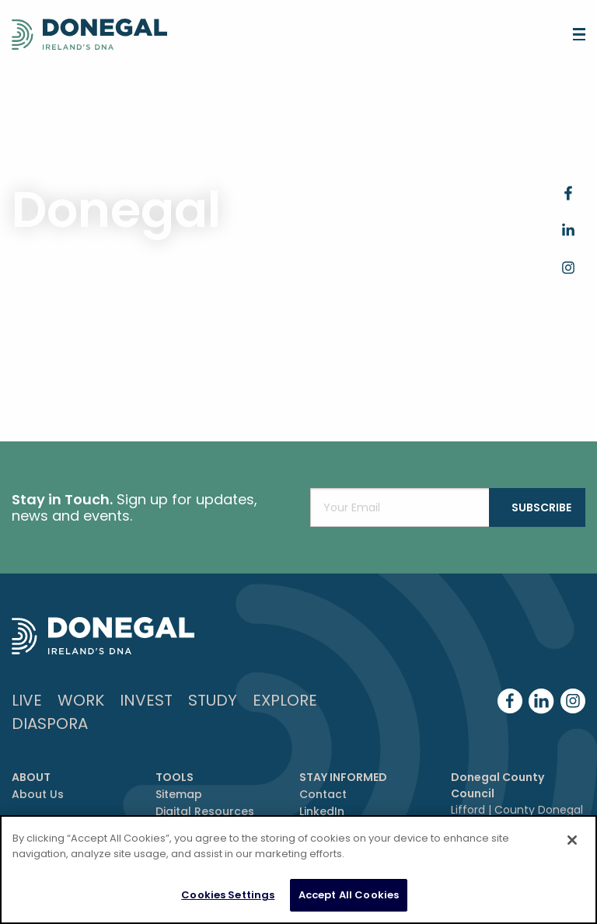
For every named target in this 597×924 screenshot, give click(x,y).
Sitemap (178, 794)
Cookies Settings (227, 902)
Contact (323, 794)
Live (27, 700)
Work (81, 700)
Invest (146, 700)
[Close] (572, 848)
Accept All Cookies (348, 902)
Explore (285, 700)
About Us (38, 794)
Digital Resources (204, 811)
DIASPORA (50, 723)
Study (212, 700)
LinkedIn (321, 811)
